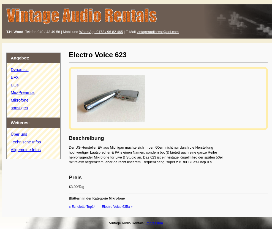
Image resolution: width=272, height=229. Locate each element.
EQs (15, 85)
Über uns (19, 134)
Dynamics (20, 69)
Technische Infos (26, 142)
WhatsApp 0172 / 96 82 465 (101, 32)
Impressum (154, 223)
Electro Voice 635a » (117, 207)
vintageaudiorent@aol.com (158, 32)
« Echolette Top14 (82, 207)
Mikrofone (20, 100)
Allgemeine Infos (26, 150)
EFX (15, 77)
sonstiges (19, 108)
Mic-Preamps (23, 92)
